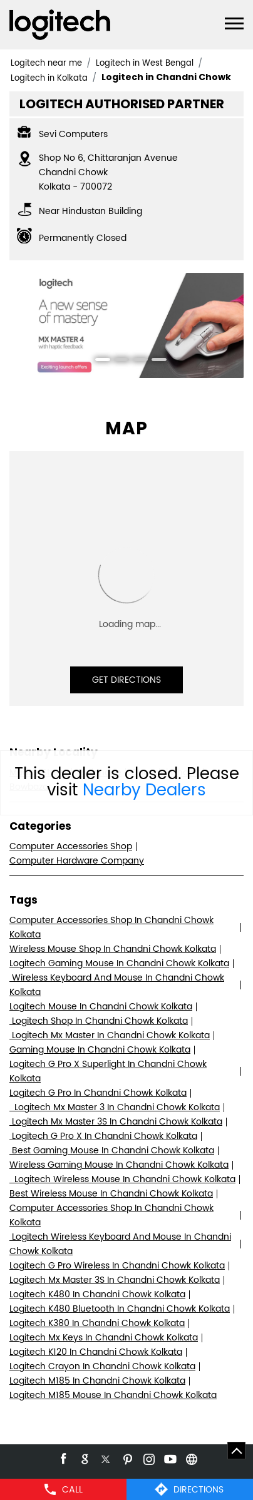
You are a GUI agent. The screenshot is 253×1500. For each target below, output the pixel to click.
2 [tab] (117, 361)
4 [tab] (155, 361)
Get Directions (126, 680)
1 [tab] (98, 361)
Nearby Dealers (144, 790)
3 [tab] (136, 361)
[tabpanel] (126, 325)
